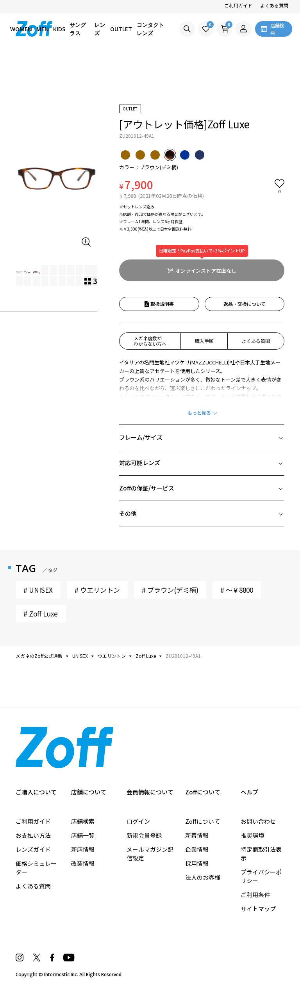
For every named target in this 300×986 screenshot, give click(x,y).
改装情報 (83, 863)
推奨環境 (252, 835)
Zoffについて (202, 821)
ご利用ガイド (238, 5)
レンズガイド (33, 849)
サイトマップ (258, 908)
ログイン (138, 821)
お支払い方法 (33, 835)
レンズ (99, 29)
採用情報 (197, 863)
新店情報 (83, 849)
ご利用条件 (255, 894)
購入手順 (204, 341)
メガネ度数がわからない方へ (150, 341)
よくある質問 (274, 5)
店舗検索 (83, 821)
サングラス (78, 29)
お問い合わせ (258, 821)
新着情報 (197, 835)
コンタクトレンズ (150, 29)
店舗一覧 (83, 835)
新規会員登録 (144, 835)
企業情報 (197, 849)
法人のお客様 (202, 877)
